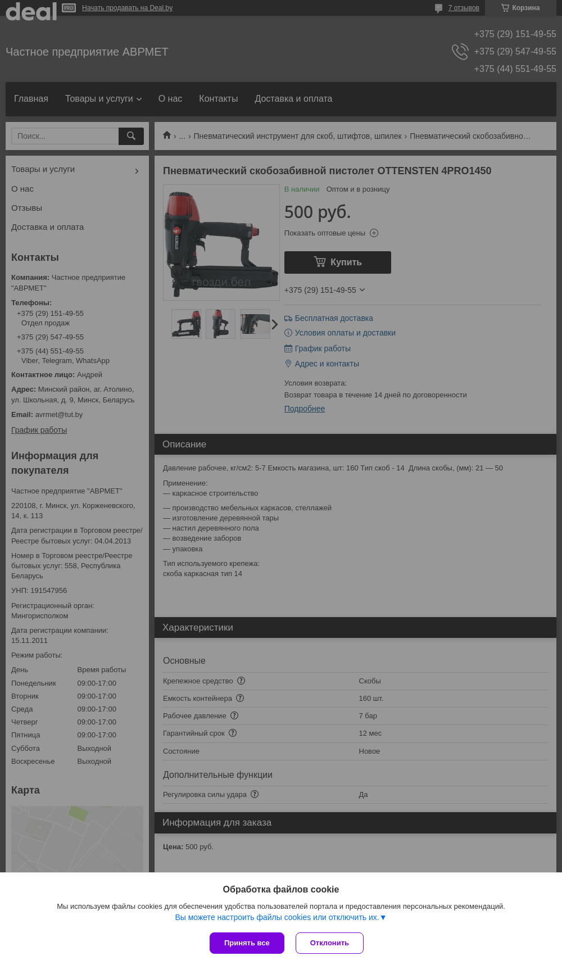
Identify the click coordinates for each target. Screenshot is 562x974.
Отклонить (329, 943)
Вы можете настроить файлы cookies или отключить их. (277, 917)
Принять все (247, 943)
